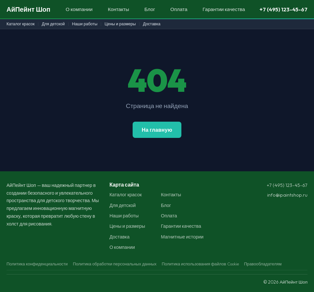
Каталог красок (20, 23)
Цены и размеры (120, 23)
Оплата (178, 9)
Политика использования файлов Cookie (200, 263)
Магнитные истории (182, 237)
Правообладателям (263, 263)
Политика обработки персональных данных (114, 263)
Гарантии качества (224, 9)
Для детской (53, 23)
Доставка (152, 23)
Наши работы (84, 23)
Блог (149, 9)
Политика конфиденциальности (37, 263)
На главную (157, 130)
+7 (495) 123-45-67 (283, 9)
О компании (79, 9)
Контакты (118, 9)
